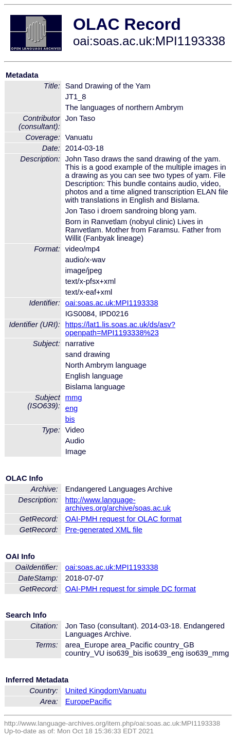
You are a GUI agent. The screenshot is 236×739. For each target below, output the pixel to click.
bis (70, 419)
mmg (73, 397)
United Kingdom (92, 691)
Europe (77, 701)
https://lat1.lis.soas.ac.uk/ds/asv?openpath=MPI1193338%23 (120, 328)
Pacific (100, 701)
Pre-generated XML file (103, 530)
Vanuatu (133, 691)
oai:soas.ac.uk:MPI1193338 (111, 303)
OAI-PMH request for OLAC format (123, 519)
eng (71, 408)
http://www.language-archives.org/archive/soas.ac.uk (118, 504)
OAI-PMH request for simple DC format (130, 589)
